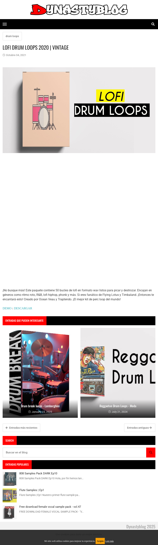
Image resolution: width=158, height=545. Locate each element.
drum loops (12, 36)
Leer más (109, 541)
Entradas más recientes (21, 427)
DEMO (7, 308)
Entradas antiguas (139, 427)
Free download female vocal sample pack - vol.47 (50, 506)
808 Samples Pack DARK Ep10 (38, 473)
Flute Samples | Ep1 (31, 490)
